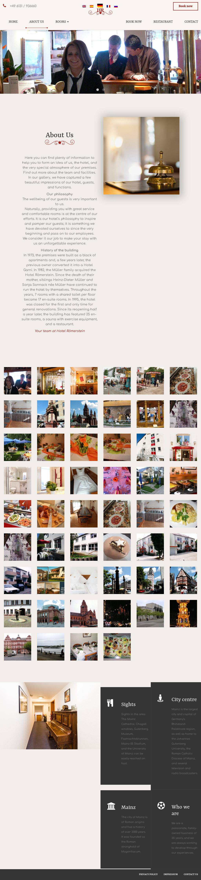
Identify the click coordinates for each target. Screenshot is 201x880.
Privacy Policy (148, 874)
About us (36, 22)
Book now (186, 6)
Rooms (62, 22)
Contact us (191, 874)
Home (13, 22)
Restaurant (163, 22)
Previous (6, 54)
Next (195, 54)
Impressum (171, 874)
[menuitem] (84, 6)
